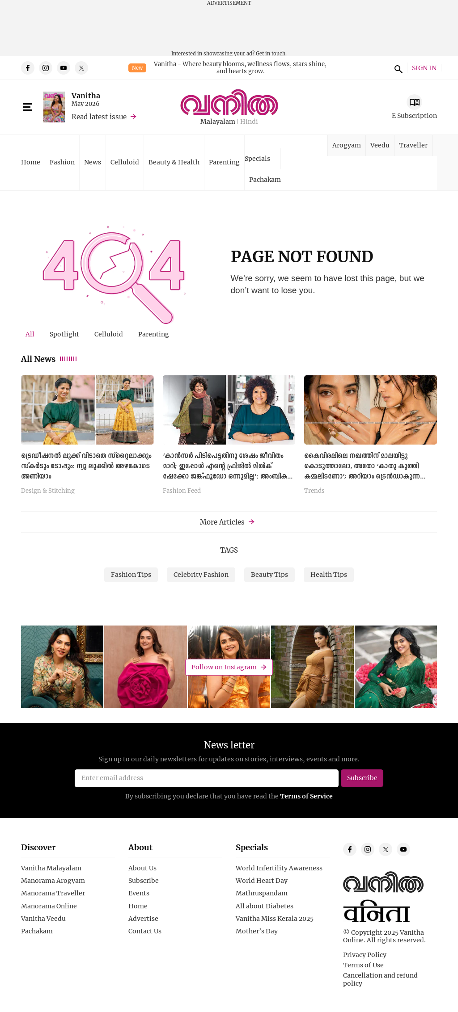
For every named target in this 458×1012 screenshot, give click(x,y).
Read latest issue (99, 116)
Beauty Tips (269, 574)
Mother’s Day (257, 931)
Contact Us (144, 931)
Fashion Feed (182, 491)
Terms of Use (363, 965)
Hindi (249, 122)
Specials (257, 158)
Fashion (62, 162)
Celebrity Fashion (201, 574)
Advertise (143, 919)
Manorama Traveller (53, 893)
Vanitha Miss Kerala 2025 (275, 919)
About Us (142, 868)
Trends (314, 491)
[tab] (30, 334)
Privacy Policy (364, 955)
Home (30, 162)
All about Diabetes (264, 906)
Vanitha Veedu (43, 919)
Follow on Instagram (224, 667)
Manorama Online (49, 906)
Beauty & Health (173, 162)
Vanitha (86, 95)
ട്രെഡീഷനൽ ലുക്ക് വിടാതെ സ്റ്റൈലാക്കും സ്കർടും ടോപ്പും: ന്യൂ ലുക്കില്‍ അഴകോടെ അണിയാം (86, 466)
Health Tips (328, 574)
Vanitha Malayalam (51, 868)
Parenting (224, 162)
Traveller (413, 145)
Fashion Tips (131, 574)
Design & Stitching (48, 491)
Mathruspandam (262, 893)
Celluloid (124, 162)
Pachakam (265, 179)
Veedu (380, 145)
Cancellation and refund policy (380, 979)
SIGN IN (424, 68)
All (29, 334)
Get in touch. (271, 53)
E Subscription (414, 115)
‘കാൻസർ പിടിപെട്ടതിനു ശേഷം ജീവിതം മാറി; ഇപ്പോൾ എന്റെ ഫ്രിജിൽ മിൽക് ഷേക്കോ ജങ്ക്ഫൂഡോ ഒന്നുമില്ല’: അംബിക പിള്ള (225, 471)
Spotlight (64, 334)
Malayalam (217, 122)
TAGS (229, 550)
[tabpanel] (229, 437)
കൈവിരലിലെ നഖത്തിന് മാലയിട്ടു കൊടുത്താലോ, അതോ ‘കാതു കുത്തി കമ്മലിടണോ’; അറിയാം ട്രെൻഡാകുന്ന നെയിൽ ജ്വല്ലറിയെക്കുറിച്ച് (362, 471)
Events (138, 893)
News (92, 162)
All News (49, 358)
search (397, 68)
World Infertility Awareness (279, 868)
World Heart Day (262, 881)
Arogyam (346, 145)
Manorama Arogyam (53, 881)
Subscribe (143, 881)
